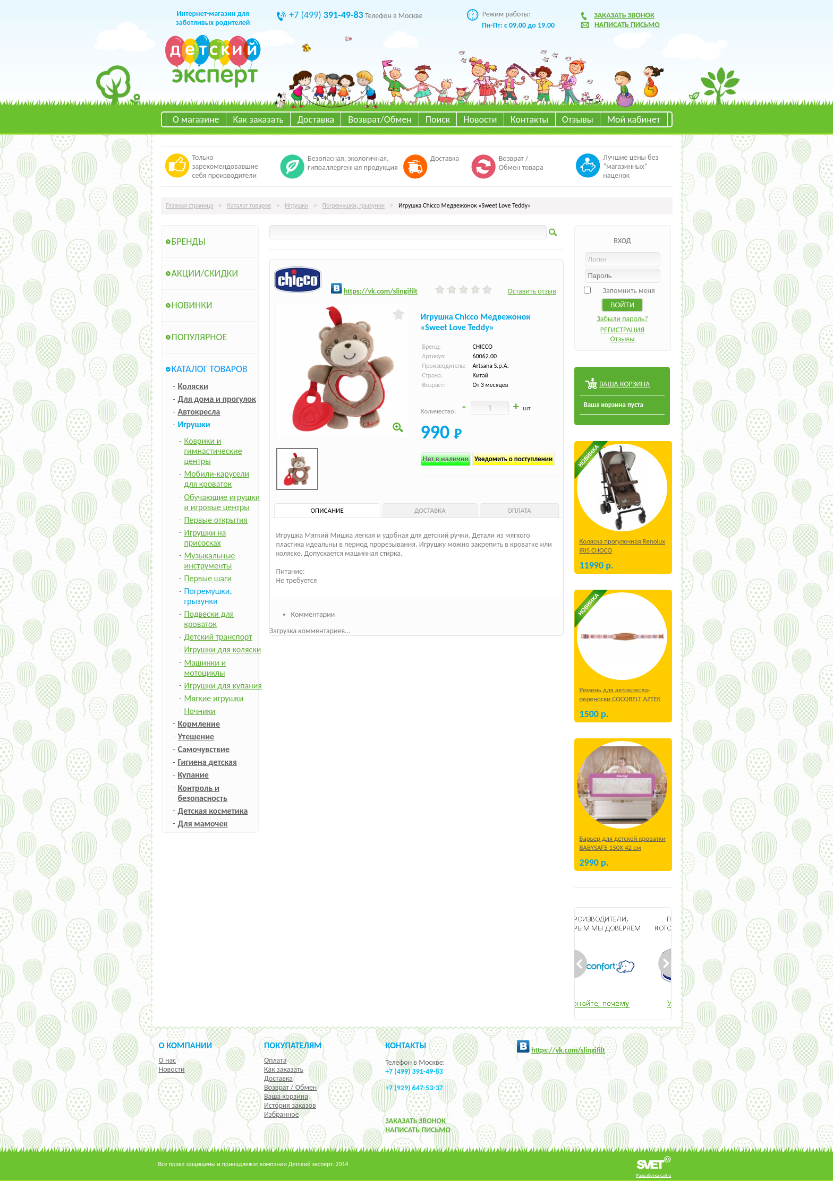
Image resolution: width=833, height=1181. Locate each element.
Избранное (281, 1114)
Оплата (275, 1060)
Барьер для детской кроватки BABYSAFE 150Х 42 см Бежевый (623, 847)
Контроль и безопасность (202, 793)
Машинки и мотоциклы (205, 668)
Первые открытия (216, 520)
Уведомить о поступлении (513, 459)
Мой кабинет (633, 119)
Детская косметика (213, 811)
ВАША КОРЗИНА (624, 384)
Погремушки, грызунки (353, 205)
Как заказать (258, 119)
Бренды (189, 241)
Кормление (199, 724)
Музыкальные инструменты (209, 560)
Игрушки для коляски (222, 649)
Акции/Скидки (205, 273)
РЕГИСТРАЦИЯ (622, 329)
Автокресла (199, 412)
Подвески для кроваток (209, 619)
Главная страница (190, 205)
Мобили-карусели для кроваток (217, 479)
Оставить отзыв (531, 291)
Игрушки (296, 205)
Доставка (316, 119)
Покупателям (293, 1045)
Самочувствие (204, 749)
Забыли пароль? (622, 318)
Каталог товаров (249, 205)
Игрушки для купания (223, 685)
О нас (167, 1060)
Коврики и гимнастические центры (213, 451)
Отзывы (577, 119)
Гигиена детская (207, 762)
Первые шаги (208, 578)
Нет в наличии (446, 458)
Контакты (530, 119)
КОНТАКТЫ (405, 1045)
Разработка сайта (654, 1175)
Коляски (193, 386)
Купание (193, 775)
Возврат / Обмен (290, 1087)
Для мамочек (203, 823)
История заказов (290, 1105)
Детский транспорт (218, 637)
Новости (480, 119)
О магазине (196, 119)
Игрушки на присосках (205, 538)
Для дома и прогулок (217, 399)
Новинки (192, 305)
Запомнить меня (628, 290)
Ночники (200, 711)
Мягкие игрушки (214, 698)
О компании (185, 1045)
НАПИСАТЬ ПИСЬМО (417, 1129)
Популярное (199, 337)
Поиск (438, 119)
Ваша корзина (286, 1096)
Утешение (196, 736)
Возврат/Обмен (380, 119)
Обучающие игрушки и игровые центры (222, 502)
